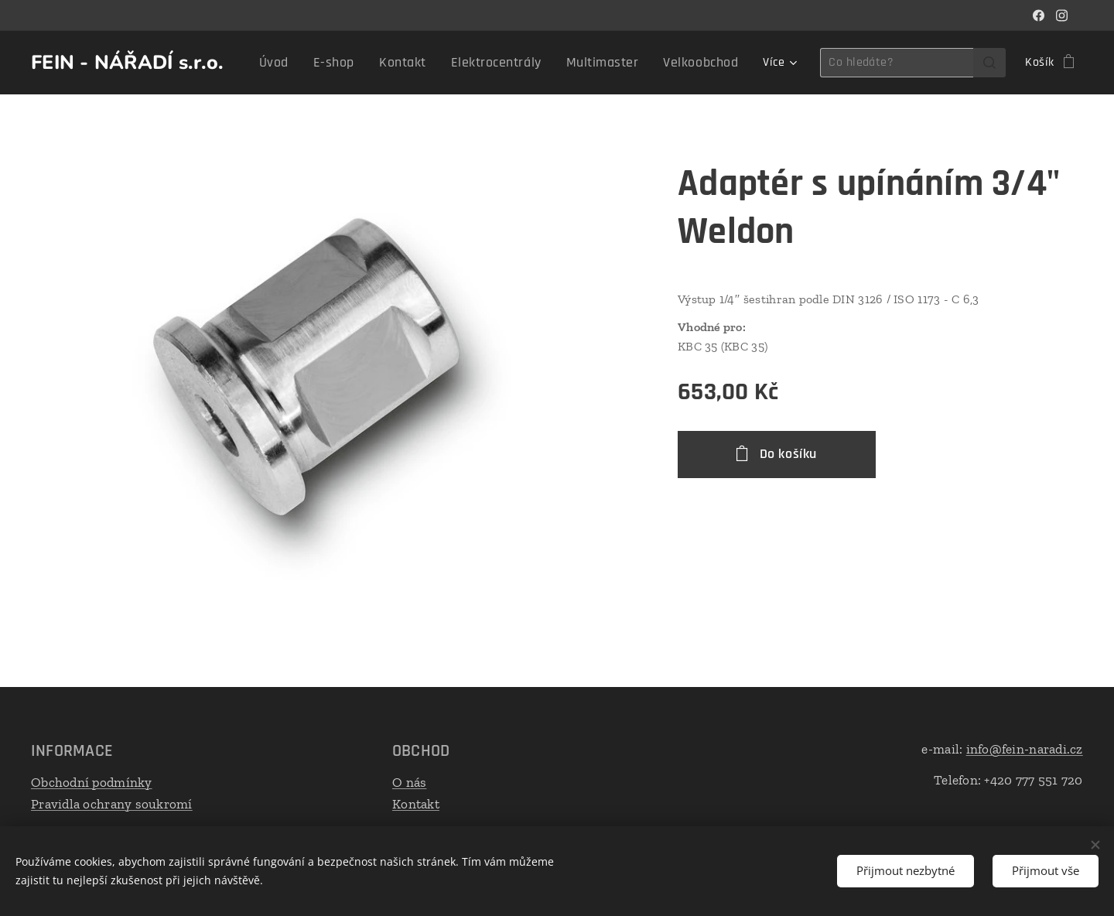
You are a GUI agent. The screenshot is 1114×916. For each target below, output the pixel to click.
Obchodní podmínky (91, 782)
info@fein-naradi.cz (1024, 749)
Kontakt (415, 804)
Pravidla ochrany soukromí (112, 804)
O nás (409, 782)
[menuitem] (313, 62)
